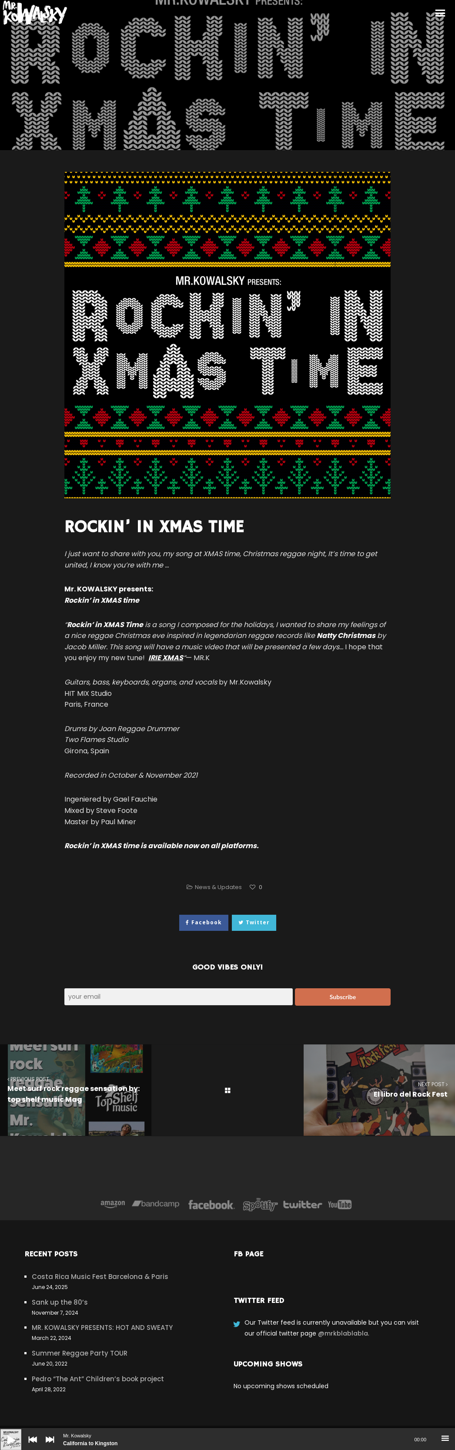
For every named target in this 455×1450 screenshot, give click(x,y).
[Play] (4, 1433)
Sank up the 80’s (60, 1302)
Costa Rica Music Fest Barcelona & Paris (100, 1276)
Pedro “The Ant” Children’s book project (98, 1378)
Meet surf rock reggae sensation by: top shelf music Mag (75, 1090)
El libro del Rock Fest (379, 1089)
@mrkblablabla (343, 1333)
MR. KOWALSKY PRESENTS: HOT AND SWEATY (102, 1327)
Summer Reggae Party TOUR (79, 1353)
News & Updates (218, 887)
